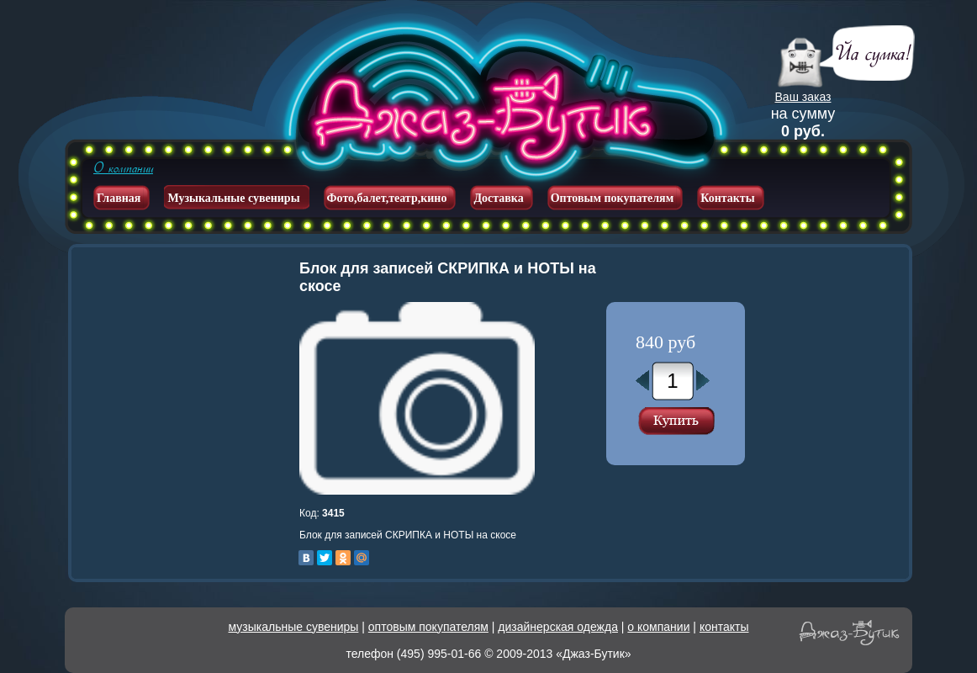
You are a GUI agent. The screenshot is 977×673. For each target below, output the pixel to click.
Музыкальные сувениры (233, 198)
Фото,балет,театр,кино (387, 198)
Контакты (727, 198)
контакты (724, 626)
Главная (118, 198)
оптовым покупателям (428, 626)
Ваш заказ (803, 96)
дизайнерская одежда (558, 626)
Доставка (498, 198)
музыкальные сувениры (294, 626)
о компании (658, 626)
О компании (123, 168)
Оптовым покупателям (612, 198)
